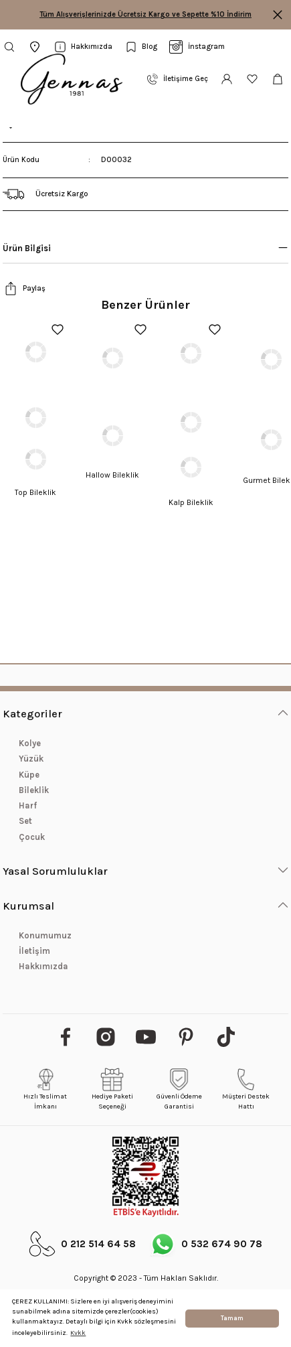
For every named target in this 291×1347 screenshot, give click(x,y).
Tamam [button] (232, 1318)
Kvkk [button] (78, 1333)
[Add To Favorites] (58, 330)
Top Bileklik (35, 492)
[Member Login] (226, 79)
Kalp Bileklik (191, 502)
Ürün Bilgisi (27, 248)
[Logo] (71, 79)
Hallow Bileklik (112, 475)
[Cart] (279, 79)
